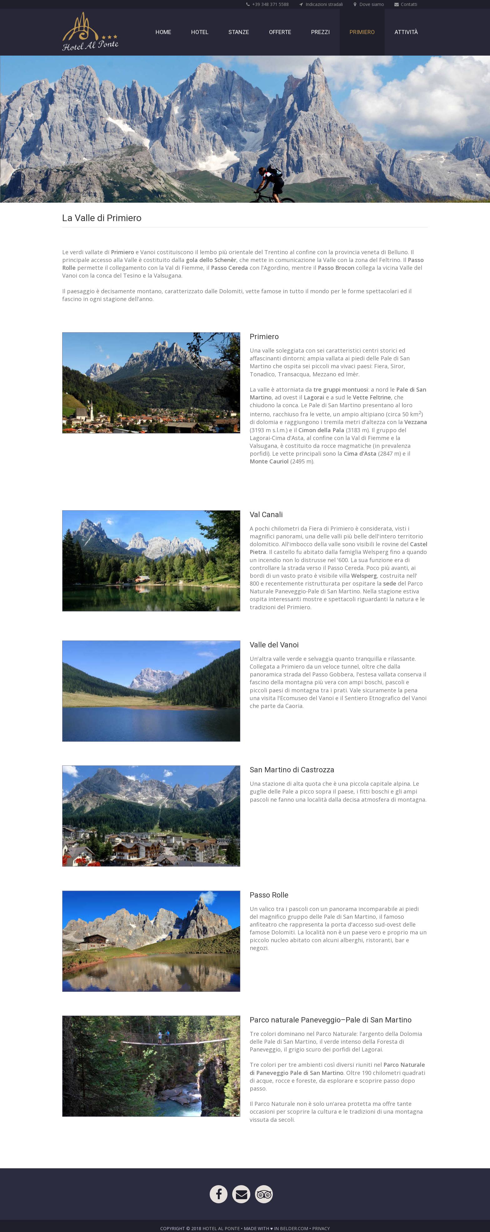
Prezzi (320, 32)
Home (163, 32)
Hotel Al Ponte (221, 1228)
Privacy (321, 1228)
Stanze (238, 32)
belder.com (294, 1228)
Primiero (362, 32)
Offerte (280, 32)
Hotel (199, 32)
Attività (406, 32)
